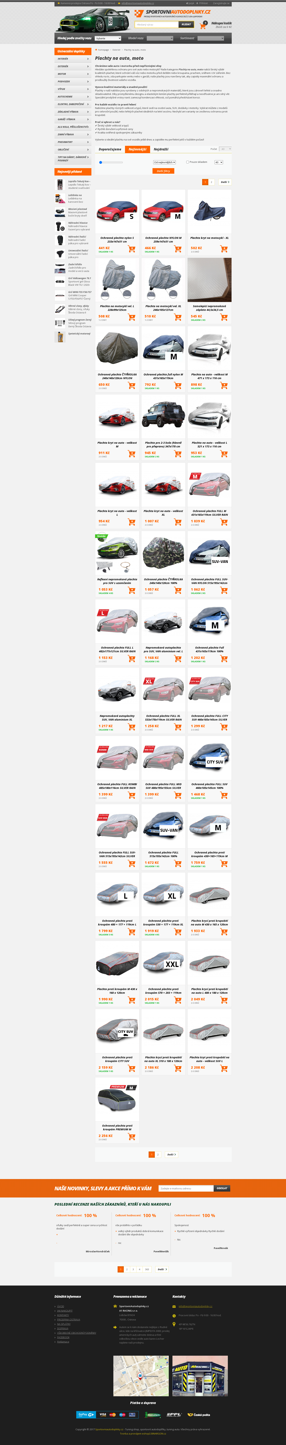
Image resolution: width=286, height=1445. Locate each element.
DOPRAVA (62, 1328)
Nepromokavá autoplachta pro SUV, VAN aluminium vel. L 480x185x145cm (163, 649)
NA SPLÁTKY (64, 1324)
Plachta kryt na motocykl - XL (209, 238)
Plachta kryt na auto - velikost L (117, 512)
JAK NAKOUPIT (65, 1310)
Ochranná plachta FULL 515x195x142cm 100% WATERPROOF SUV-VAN (163, 854)
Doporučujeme (110, 149)
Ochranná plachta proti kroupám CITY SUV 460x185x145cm (117, 1059)
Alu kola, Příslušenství (72, 126)
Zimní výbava (66, 134)
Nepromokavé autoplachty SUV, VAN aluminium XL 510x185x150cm (117, 717)
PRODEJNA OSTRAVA (68, 1319)
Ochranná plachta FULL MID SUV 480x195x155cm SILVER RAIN (163, 786)
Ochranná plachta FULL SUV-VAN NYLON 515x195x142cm (209, 581)
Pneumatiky (65, 142)
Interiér (63, 58)
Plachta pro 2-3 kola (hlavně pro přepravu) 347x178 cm (163, 444)
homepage (103, 49)
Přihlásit (203, 3)
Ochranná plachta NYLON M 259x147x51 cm (163, 239)
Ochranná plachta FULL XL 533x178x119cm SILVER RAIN (163, 717)
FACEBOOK (63, 1337)
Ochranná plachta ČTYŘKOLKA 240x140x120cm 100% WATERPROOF (163, 581)
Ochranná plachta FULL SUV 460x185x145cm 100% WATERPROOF (209, 786)
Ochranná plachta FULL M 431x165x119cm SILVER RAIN (209, 512)
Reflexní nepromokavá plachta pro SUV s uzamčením (117, 581)
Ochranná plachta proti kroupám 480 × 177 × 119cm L (117, 922)
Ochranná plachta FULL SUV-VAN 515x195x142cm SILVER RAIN (117, 854)
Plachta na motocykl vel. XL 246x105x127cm (163, 308)
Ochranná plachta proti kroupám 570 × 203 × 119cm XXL (163, 990)
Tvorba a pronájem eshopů (135, 1433)
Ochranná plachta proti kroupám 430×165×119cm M (209, 854)
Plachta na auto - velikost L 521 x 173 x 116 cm (209, 444)
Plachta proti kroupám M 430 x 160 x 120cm (117, 990)
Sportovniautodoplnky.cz (109, 1429)
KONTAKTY (63, 1315)
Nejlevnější (137, 149)
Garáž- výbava (66, 119)
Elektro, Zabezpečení (71, 104)
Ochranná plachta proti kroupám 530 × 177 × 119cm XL (163, 922)
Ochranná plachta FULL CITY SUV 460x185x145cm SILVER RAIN (209, 717)
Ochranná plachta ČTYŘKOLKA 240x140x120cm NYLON (117, 376)
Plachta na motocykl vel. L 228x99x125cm (117, 308)
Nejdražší (161, 149)
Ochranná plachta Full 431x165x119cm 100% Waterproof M (209, 649)
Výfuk (61, 89)
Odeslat (222, 1188)
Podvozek (64, 81)
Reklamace (63, 1341)
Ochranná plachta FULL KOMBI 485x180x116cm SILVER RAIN (117, 786)
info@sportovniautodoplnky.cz (138, 3)
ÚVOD (60, 1306)
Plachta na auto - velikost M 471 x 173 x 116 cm (209, 376)
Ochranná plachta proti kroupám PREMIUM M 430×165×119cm (117, 1127)
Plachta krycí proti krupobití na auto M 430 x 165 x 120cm (209, 922)
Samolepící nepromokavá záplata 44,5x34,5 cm (209, 308)
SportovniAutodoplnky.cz (173, 14)
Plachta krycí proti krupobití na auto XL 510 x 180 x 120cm (163, 1059)
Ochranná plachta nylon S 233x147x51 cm (117, 239)
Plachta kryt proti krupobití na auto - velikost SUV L (209, 1059)
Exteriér (63, 66)
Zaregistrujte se (221, 3)
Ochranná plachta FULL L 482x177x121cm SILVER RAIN (117, 649)
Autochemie (65, 96)
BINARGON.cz (158, 1433)
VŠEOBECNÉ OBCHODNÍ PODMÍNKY (76, 1332)
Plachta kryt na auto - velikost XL (163, 512)
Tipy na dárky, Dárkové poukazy (72, 158)
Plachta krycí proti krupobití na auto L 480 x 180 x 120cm (209, 990)
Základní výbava (68, 111)
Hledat (186, 24)
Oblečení (63, 149)
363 (147, 1269)
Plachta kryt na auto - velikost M (117, 444)
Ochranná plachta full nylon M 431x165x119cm (163, 376)
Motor (62, 73)
